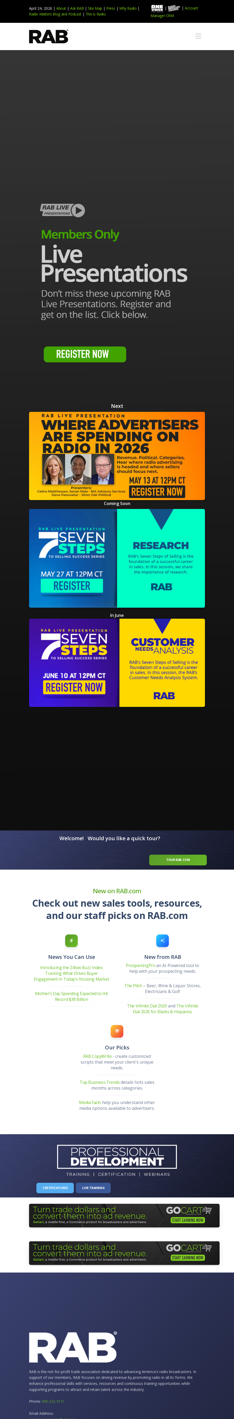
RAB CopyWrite (97, 1056)
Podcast (74, 14)
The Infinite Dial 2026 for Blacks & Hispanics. (165, 1009)
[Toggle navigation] (198, 36)
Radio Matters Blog (44, 14)
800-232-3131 (53, 1401)
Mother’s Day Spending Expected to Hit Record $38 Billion (71, 996)
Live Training (93, 1187)
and (64, 14)
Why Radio (127, 8)
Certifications (55, 1187)
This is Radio (96, 14)
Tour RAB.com (178, 860)
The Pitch (133, 986)
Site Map (95, 8)
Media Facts (90, 1102)
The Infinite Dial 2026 (147, 1006)
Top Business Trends (100, 1082)
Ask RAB (77, 8)
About (61, 8)
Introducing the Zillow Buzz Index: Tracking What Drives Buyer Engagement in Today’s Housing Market (71, 973)
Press (110, 8)
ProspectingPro (141, 965)
